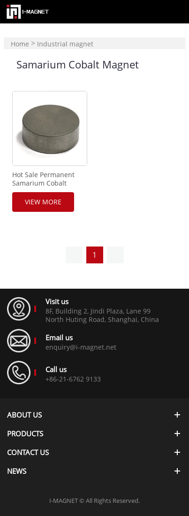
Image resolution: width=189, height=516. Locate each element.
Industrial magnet (65, 43)
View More (43, 201)
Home (20, 43)
